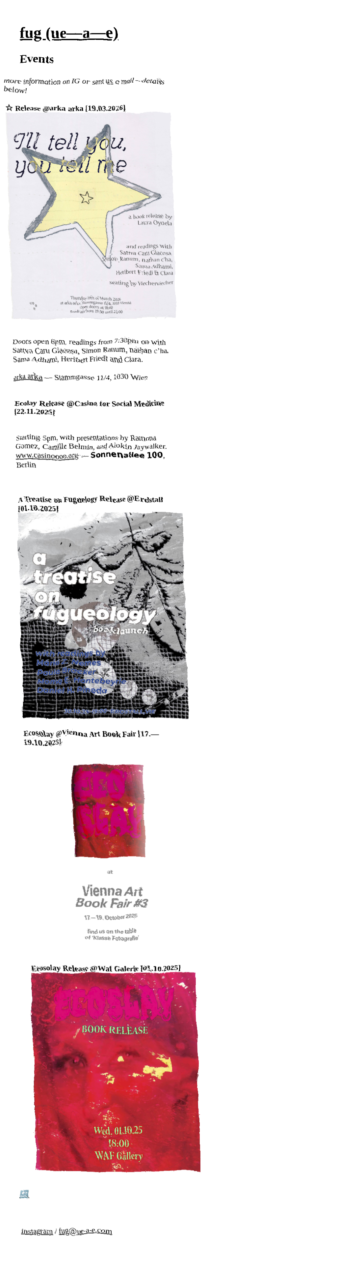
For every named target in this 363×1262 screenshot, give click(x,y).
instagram (33, 1228)
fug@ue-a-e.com (81, 1228)
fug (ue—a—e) (67, 31)
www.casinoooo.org (48, 453)
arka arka (32, 375)
